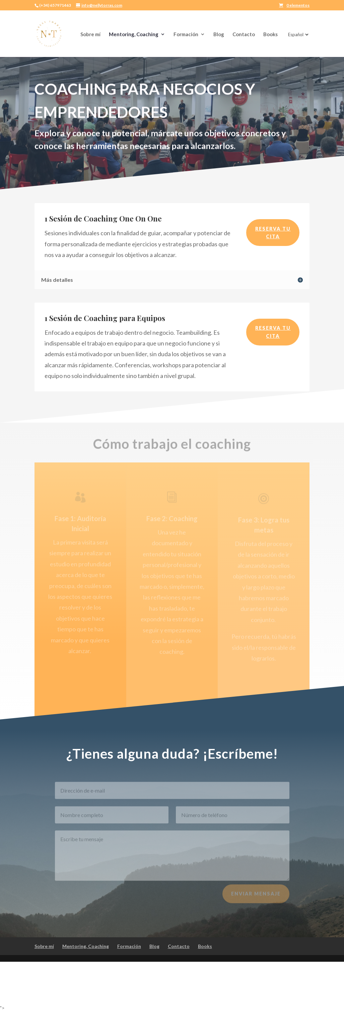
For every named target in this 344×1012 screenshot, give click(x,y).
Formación (186, 34)
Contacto (243, 34)
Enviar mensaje (256, 897)
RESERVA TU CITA (273, 233)
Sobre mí (90, 34)
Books (270, 34)
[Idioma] (297, 34)
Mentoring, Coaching (133, 34)
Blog (218, 34)
